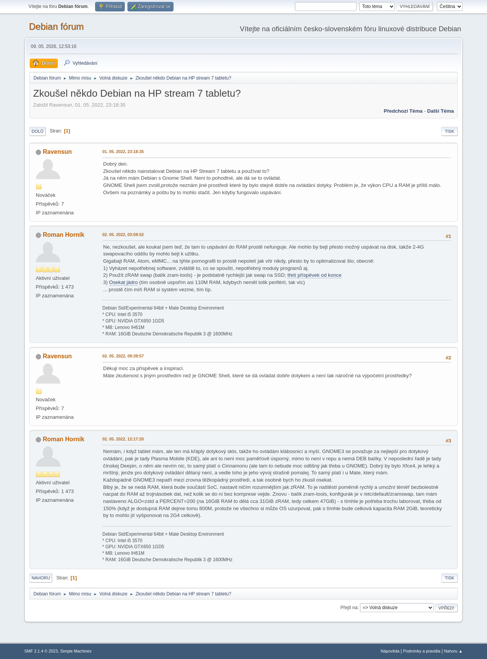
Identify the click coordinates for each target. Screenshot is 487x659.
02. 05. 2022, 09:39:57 (123, 356)
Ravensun (57, 151)
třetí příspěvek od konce (314, 275)
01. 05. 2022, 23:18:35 (123, 151)
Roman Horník (63, 234)
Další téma (440, 111)
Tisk (449, 131)
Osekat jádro (123, 282)
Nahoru (41, 578)
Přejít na (349, 607)
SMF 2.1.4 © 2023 (41, 651)
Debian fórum (56, 26)
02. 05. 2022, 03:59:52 (123, 234)
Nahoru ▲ (453, 651)
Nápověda (390, 651)
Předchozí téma (403, 111)
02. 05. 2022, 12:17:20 (123, 439)
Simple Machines (75, 651)
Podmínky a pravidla (422, 651)
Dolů (37, 131)
